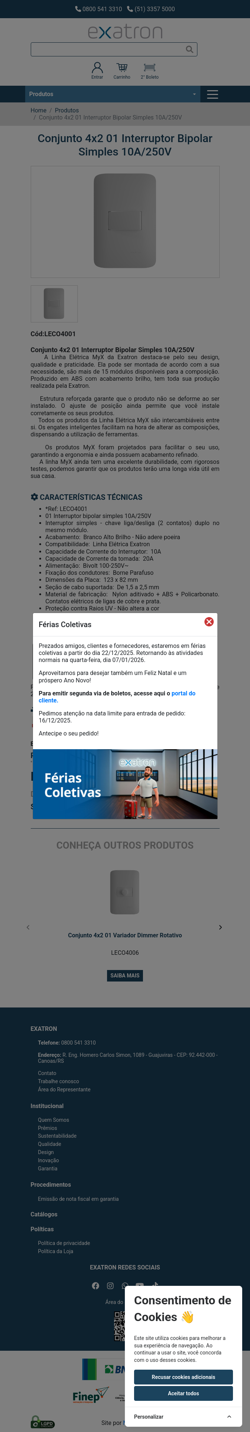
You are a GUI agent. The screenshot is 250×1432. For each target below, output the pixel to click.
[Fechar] (209, 621)
